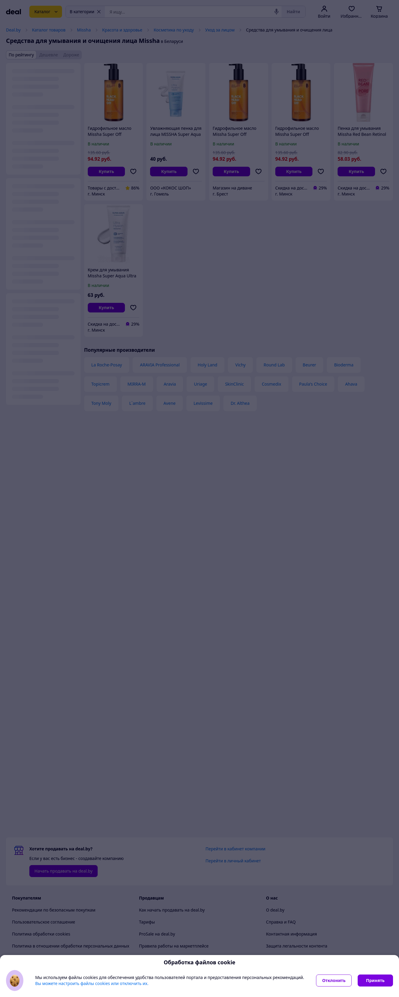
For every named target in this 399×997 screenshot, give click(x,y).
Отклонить (333, 980)
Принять (375, 980)
